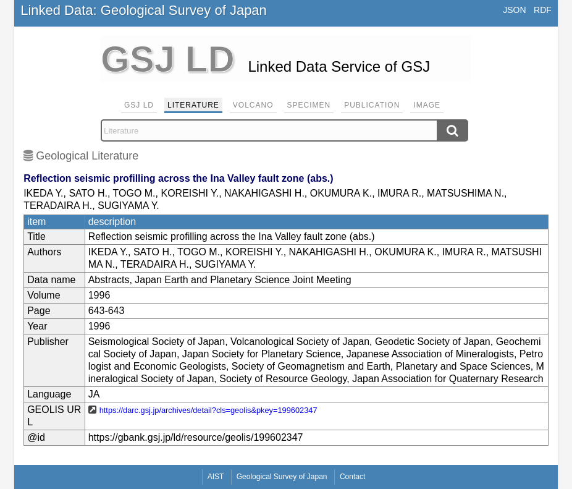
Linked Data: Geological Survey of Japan (143, 10)
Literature (193, 105)
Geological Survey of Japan (282, 476)
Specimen (309, 105)
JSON (514, 10)
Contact (352, 476)
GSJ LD (139, 105)
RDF (543, 10)
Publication (372, 105)
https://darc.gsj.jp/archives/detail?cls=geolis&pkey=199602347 (208, 410)
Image (426, 105)
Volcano (253, 105)
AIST (216, 476)
